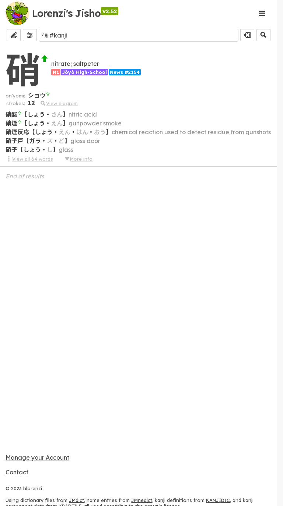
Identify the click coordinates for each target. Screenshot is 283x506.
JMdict (76, 500)
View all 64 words (29, 159)
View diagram (59, 103)
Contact (17, 472)
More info (78, 159)
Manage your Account (37, 457)
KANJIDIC (218, 500)
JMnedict (141, 500)
